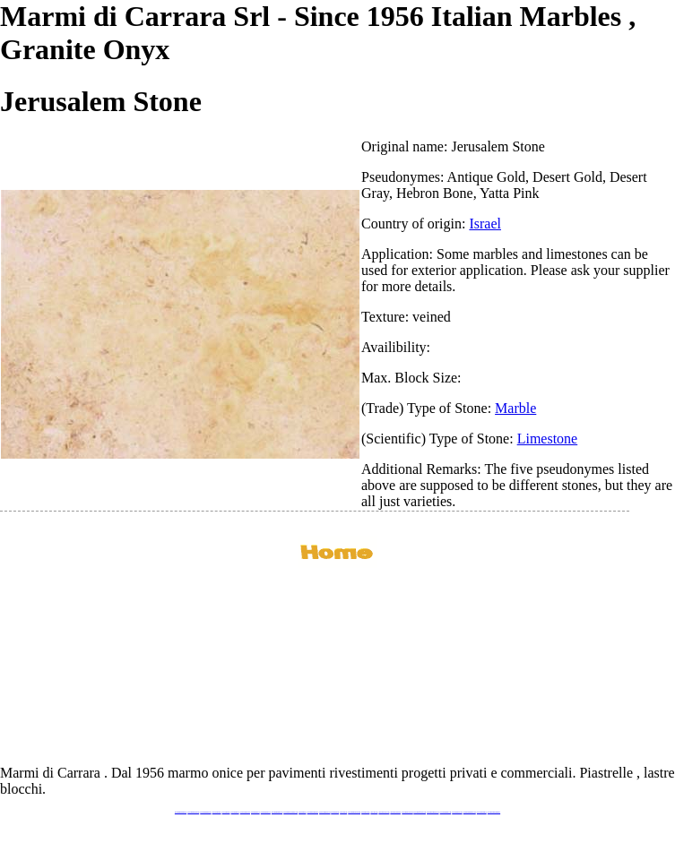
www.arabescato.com (457, 812)
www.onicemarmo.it (482, 812)
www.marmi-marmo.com (432, 812)
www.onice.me (343, 812)
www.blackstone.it (216, 812)
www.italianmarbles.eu (205, 812)
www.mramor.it (302, 812)
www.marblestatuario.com (469, 812)
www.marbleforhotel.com (419, 812)
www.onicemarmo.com (324, 812)
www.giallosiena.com (395, 812)
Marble (515, 408)
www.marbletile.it (255, 812)
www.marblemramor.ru (312, 812)
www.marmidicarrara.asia (354, 812)
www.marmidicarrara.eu (193, 812)
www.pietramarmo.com (446, 812)
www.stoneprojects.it (245, 812)
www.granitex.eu (235, 812)
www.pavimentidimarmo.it (494, 812)
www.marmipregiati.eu (277, 812)
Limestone (547, 438)
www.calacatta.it (226, 812)
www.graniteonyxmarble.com (290, 812)
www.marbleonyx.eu (266, 812)
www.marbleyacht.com (407, 812)
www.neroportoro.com (383, 812)
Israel (485, 223)
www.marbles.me (365, 812)
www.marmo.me (335, 812)
